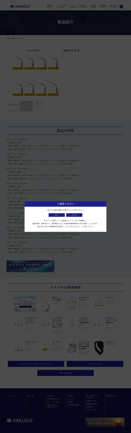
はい (56, 215)
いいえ (74, 215)
